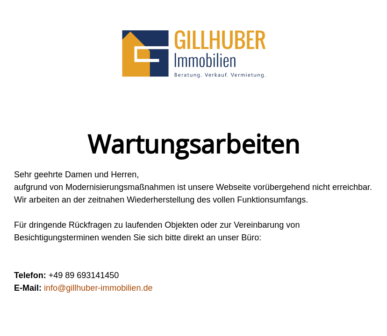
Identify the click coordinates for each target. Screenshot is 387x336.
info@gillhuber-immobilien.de (98, 288)
